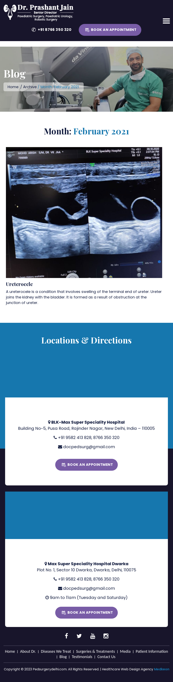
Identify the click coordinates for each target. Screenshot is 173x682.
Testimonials (82, 656)
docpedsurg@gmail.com (89, 447)
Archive (30, 86)
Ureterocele (19, 284)
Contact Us (106, 656)
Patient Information (152, 651)
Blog (63, 656)
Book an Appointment (114, 29)
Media (125, 651)
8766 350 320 (106, 437)
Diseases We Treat (56, 651)
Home (13, 86)
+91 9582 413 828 (74, 437)
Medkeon (161, 669)
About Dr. (28, 651)
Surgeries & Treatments (95, 651)
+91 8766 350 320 (55, 29)
